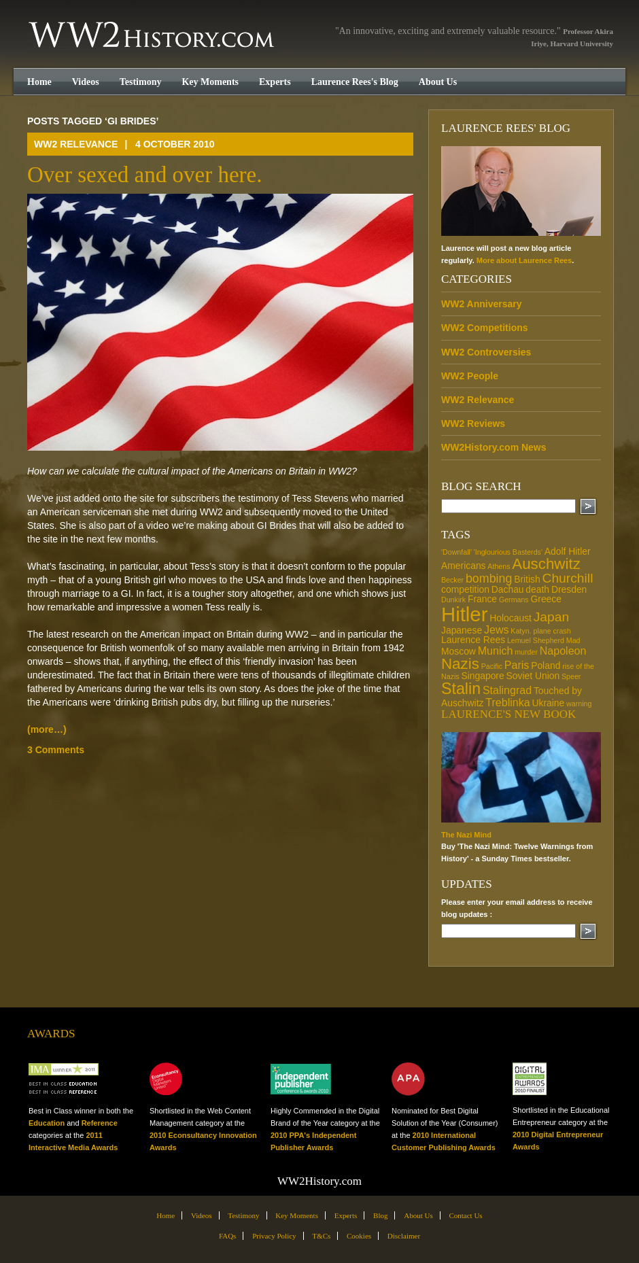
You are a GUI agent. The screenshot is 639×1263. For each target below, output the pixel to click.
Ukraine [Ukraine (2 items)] (548, 702)
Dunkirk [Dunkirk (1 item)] (453, 599)
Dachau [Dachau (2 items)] (507, 589)
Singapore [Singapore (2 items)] (482, 675)
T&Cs (321, 1236)
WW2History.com (152, 36)
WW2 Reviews (473, 423)
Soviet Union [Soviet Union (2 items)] (532, 675)
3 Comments (55, 749)
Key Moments (210, 82)
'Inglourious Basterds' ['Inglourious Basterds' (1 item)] (508, 552)
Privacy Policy (274, 1236)
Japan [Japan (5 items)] (552, 617)
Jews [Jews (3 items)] (496, 629)
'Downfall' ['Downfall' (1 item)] (456, 552)
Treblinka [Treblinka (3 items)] (507, 702)
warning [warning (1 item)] (578, 703)
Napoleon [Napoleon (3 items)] (563, 650)
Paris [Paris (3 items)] (517, 665)
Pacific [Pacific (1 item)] (491, 666)
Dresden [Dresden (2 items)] (569, 589)
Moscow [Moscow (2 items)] (458, 651)
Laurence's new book (508, 714)
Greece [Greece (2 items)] (546, 598)
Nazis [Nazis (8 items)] (460, 663)
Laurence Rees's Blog (354, 82)
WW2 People (469, 375)
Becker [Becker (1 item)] (452, 580)
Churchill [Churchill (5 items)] (567, 578)
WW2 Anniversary (481, 303)
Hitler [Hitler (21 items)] (464, 614)
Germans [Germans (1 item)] (514, 599)
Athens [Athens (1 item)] (498, 566)
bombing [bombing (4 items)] (489, 578)
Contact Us (465, 1215)
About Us (438, 82)
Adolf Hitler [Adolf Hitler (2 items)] (568, 551)
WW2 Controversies (486, 352)
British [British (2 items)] (527, 579)
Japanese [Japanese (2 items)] (461, 630)
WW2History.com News (494, 447)
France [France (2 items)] (482, 598)
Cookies (359, 1236)
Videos (85, 82)
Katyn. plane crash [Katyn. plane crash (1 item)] (540, 631)
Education (47, 1123)
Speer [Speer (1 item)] (571, 676)
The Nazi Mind (466, 835)
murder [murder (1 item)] (526, 652)
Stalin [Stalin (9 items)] (461, 688)
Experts (275, 82)
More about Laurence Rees (524, 260)
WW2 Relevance (76, 144)
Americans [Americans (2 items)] (463, 565)
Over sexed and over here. (144, 174)
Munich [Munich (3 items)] (495, 650)
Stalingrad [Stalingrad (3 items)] (507, 690)
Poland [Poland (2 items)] (545, 665)
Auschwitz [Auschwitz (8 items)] (546, 563)
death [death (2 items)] (537, 589)
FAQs (227, 1236)
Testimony (141, 82)
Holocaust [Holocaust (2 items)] (510, 617)
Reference (100, 1123)
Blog (380, 1215)
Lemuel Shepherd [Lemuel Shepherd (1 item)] (535, 640)
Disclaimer (403, 1236)
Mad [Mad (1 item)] (573, 640)
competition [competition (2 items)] (465, 589)
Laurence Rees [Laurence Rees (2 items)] (473, 639)
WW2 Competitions (484, 327)
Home (39, 82)
